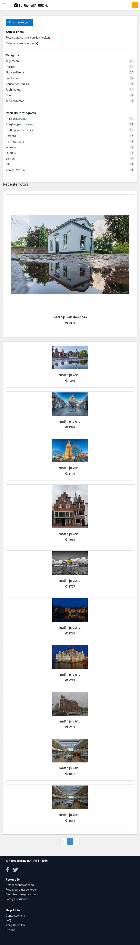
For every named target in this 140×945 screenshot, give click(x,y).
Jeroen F (11, 135)
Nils (8, 164)
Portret (10, 66)
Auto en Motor (15, 101)
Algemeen (12, 61)
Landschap (12, 78)
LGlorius (11, 153)
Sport (9, 95)
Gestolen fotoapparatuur (21, 894)
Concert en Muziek (17, 83)
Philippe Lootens (16, 118)
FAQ (8, 920)
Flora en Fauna (15, 72)
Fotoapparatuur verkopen (21, 889)
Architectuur (13, 89)
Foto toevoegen (19, 22)
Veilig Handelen (15, 925)
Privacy (10, 929)
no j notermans (15, 141)
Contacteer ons (15, 915)
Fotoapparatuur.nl (31, 5)
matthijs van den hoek (19, 130)
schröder (11, 147)
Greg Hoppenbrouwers (20, 124)
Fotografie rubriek (17, 899)
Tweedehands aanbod (20, 885)
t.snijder (11, 158)
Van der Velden (15, 170)
